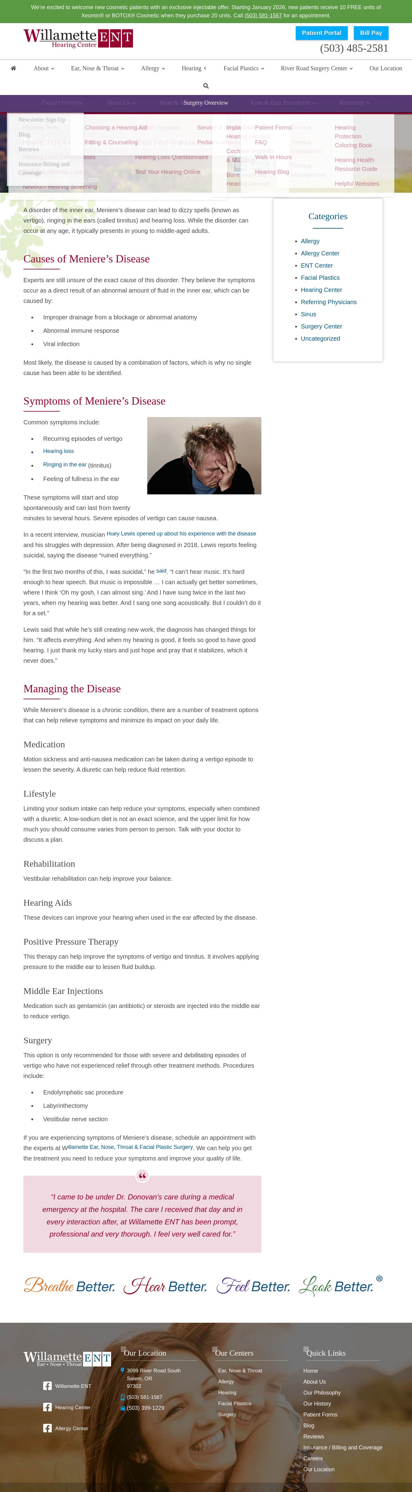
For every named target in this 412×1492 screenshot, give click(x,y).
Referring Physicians (329, 285)
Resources (349, 89)
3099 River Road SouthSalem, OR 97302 (155, 1362)
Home (15, 69)
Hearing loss (60, 435)
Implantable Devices (245, 89)
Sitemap (225, 1483)
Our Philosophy (322, 1376)
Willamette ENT (73, 1369)
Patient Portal (321, 33)
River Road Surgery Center (293, 69)
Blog (308, 1409)
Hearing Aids (180, 89)
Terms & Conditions (311, 1473)
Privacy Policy (272, 1473)
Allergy (143, 69)
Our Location (359, 69)
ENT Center (317, 248)
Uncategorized (320, 321)
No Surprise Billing (356, 1473)
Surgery (227, 1398)
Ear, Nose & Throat (93, 69)
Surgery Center (321, 309)
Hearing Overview (66, 89)
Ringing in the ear (67, 448)
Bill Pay (371, 33)
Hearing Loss (123, 89)
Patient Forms (320, 1398)
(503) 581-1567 (263, 15)
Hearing (179, 69)
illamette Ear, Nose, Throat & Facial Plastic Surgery (137, 1131)
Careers (313, 1442)
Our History (317, 1387)
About (43, 69)
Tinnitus (304, 89)
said (162, 555)
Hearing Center (321, 273)
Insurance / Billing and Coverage (342, 1431)
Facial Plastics (224, 69)
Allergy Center (320, 236)
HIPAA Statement (235, 1473)
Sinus (308, 297)
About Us (314, 1365)
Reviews (313, 1420)
